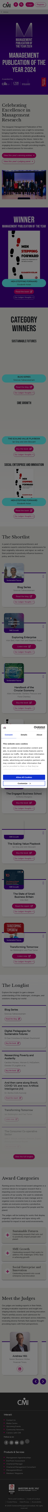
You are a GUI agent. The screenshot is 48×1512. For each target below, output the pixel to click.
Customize (24, 783)
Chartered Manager (14, 1464)
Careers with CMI (13, 1432)
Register (40, 4)
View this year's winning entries (18, 155)
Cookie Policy (12, 1502)
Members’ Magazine (14, 1473)
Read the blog (22, 387)
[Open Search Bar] (21, 4)
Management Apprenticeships (18, 1457)
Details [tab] (24, 735)
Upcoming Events (13, 1426)
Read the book (22, 292)
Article (5, 12)
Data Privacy (24, 1502)
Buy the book (22, 449)
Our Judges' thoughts (23, 297)
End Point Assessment (15, 1460)
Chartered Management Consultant (21, 1467)
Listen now (22, 646)
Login (29, 4)
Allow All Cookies (24, 777)
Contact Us (11, 1420)
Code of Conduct (33, 1499)
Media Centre (11, 1423)
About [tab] (39, 735)
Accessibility (36, 1502)
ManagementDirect (14, 1470)
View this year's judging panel (17, 161)
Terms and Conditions (16, 1499)
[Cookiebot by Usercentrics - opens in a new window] (34, 727)
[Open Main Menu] (16, 4)
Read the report (22, 906)
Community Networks (15, 1429)
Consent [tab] (9, 735)
